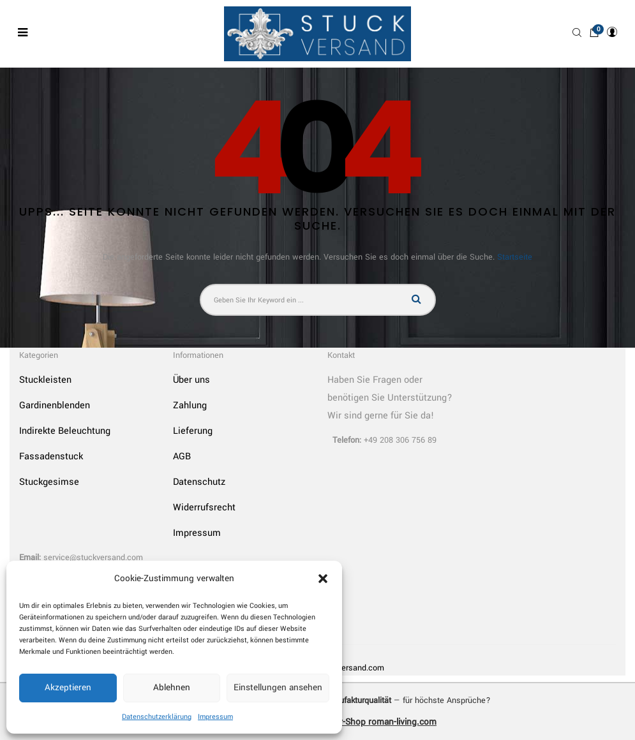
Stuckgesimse (49, 482)
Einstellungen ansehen (278, 687)
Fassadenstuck (51, 456)
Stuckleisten (45, 380)
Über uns (191, 380)
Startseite (514, 257)
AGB (182, 456)
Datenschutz (199, 482)
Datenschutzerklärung (156, 717)
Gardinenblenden (54, 405)
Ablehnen (171, 687)
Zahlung (190, 405)
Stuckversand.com (350, 668)
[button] (323, 578)
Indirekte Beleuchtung (64, 431)
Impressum (215, 717)
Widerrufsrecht (204, 507)
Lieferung (193, 431)
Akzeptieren (68, 687)
